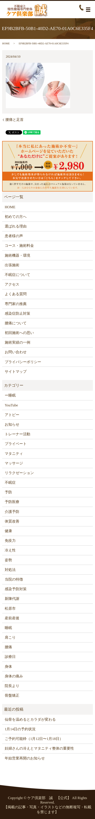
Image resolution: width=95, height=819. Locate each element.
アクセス (12, 284)
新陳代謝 (12, 599)
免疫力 (10, 541)
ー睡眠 (10, 395)
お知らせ (12, 424)
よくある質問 (16, 294)
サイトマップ (16, 372)
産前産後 (12, 618)
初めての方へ (16, 217)
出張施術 (12, 265)
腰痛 (8, 647)
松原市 (10, 608)
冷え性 (10, 550)
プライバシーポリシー (23, 362)
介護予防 (12, 512)
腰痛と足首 (14, 120)
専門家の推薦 (16, 304)
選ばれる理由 (16, 226)
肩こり (10, 637)
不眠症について (17, 275)
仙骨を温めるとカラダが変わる (30, 719)
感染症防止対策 (17, 313)
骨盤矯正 (12, 695)
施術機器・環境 (17, 255)
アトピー (12, 415)
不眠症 (10, 483)
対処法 (10, 570)
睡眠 (8, 628)
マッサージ (14, 463)
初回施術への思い (19, 333)
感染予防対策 (16, 589)
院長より (12, 686)
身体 (8, 667)
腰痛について (16, 323)
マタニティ (14, 454)
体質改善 (12, 521)
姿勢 (8, 560)
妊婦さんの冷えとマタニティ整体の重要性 (39, 748)
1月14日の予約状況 (20, 729)
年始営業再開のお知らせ (25, 758)
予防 (8, 492)
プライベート (16, 444)
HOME (6, 43)
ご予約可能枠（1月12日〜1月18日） (34, 739)
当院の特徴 (14, 579)
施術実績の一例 (17, 342)
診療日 (10, 657)
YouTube (11, 405)
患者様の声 (14, 236)
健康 (8, 531)
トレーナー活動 (17, 434)
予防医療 (12, 502)
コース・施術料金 (19, 246)
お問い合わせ (16, 352)
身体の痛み (14, 676)
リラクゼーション (19, 473)
